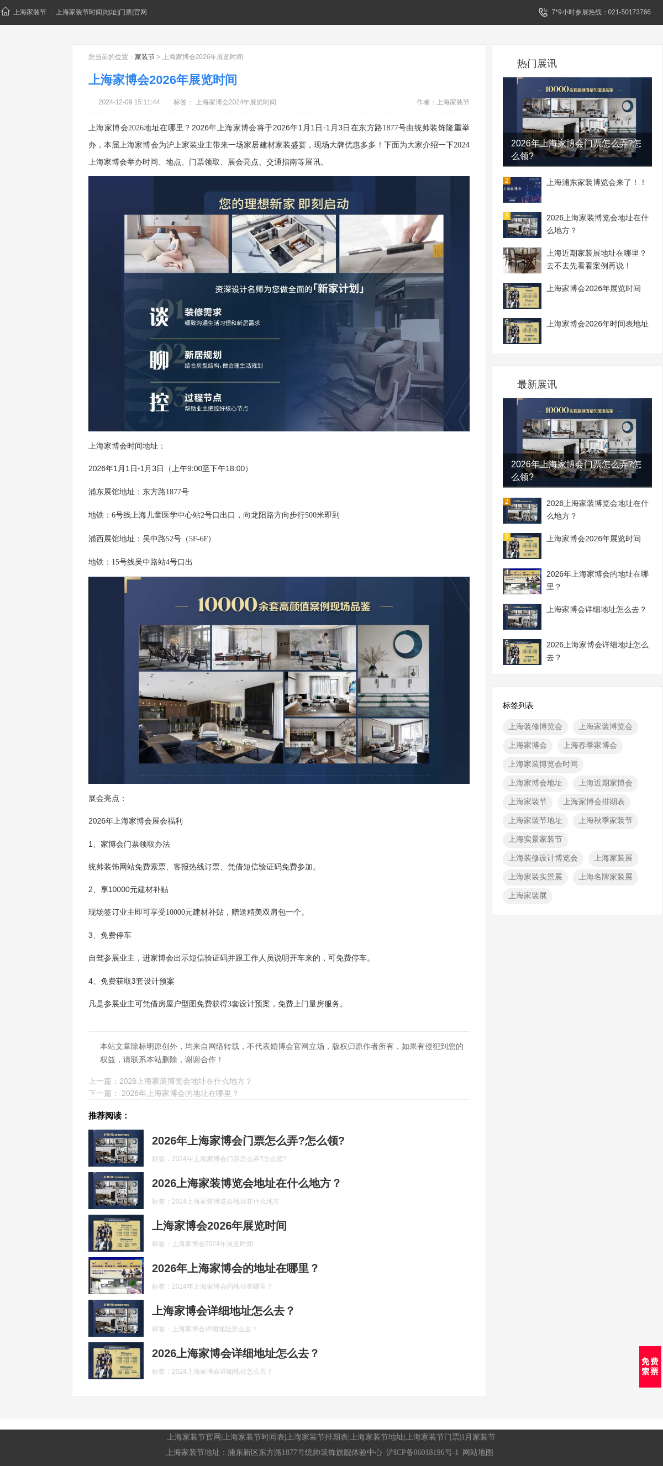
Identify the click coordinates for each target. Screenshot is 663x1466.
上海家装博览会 (605, 726)
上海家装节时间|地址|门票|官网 (101, 12)
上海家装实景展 (535, 876)
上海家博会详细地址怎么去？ (596, 609)
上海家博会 (527, 745)
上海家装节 (23, 11)
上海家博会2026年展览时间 (593, 288)
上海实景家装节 (535, 839)
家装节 (145, 57)
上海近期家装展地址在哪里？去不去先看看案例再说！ (596, 259)
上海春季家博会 (590, 745)
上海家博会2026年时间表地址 (597, 323)
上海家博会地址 (535, 782)
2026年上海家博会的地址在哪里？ (597, 580)
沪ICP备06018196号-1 (422, 1452)
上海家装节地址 (535, 820)
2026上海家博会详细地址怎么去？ (597, 651)
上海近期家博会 (605, 782)
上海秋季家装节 (605, 820)
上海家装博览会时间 (543, 764)
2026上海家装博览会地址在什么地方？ (597, 224)
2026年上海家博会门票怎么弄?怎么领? (576, 150)
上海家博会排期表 (594, 801)
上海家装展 (613, 857)
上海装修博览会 (535, 726)
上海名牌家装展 (605, 876)
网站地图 (477, 1452)
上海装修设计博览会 (543, 857)
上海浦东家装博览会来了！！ (596, 182)
